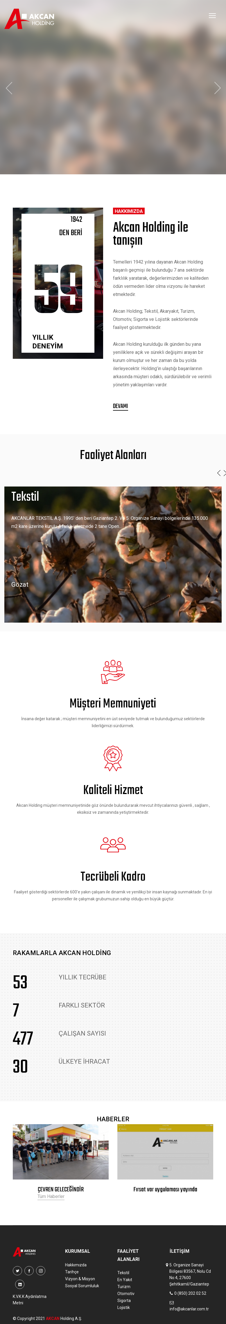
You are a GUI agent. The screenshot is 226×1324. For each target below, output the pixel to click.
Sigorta (124, 1300)
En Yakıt (124, 1279)
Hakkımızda (76, 1265)
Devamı (120, 406)
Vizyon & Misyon (80, 1279)
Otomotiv (125, 1293)
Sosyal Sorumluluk (82, 1285)
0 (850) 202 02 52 (190, 1293)
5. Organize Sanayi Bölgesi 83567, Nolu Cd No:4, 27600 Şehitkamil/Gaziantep (190, 1274)
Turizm (123, 1286)
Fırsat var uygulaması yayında (165, 1189)
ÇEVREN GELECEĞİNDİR (61, 1189)
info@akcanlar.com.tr (189, 1309)
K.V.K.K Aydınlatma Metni (29, 1299)
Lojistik (123, 1307)
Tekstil (123, 1272)
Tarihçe (72, 1272)
